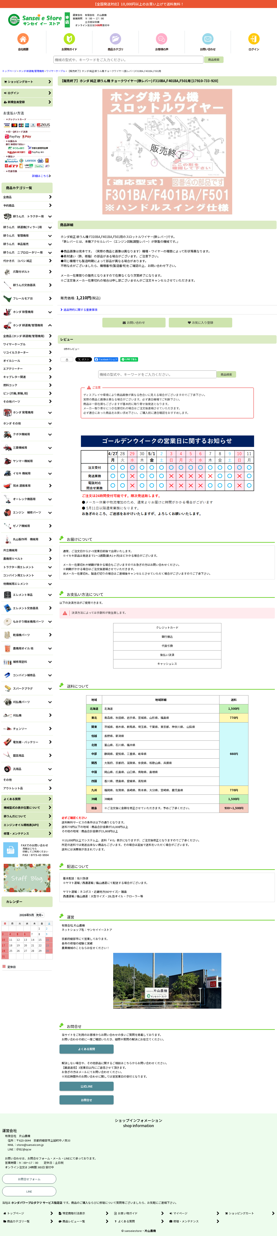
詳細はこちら (41, 176)
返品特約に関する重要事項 (79, 310)
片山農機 (150, 1231)
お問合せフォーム (29, 1179)
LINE (29, 1191)
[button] (200, 322)
